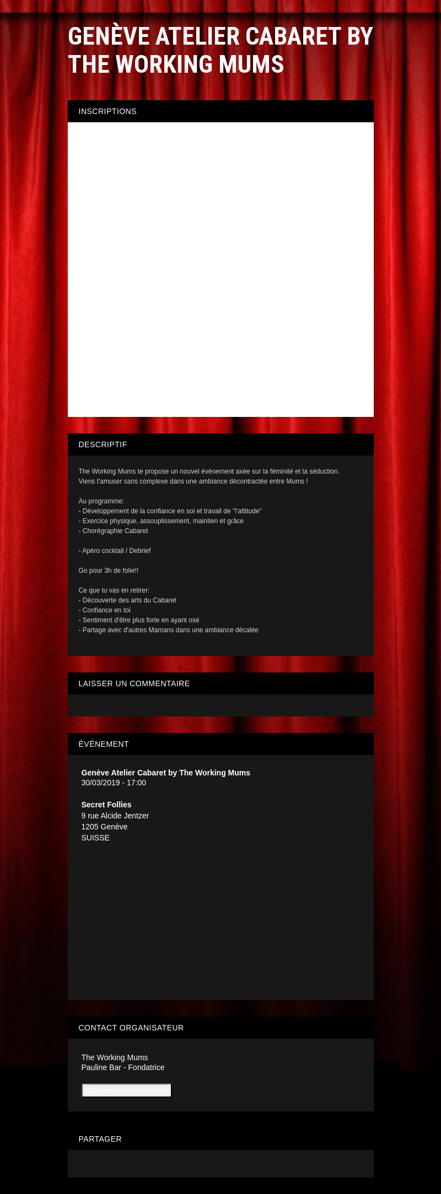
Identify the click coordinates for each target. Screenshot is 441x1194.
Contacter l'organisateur (127, 1090)
